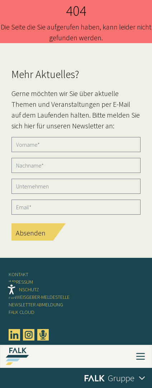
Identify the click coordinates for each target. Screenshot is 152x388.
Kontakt (18, 274)
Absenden (31, 232)
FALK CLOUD (21, 312)
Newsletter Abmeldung (36, 304)
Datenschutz (24, 289)
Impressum (21, 282)
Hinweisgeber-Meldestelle (39, 297)
